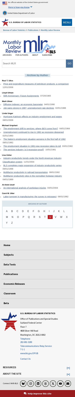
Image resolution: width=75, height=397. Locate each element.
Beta (6, 303)
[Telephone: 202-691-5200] (39, 340)
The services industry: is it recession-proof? (23, 149)
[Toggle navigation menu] (67, 22)
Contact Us (25, 358)
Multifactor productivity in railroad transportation (25, 172)
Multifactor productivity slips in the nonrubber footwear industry (32, 176)
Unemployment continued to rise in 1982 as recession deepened (33, 132)
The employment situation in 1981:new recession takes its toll (32, 146)
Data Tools (10, 264)
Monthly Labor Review (50, 30)
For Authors (21, 55)
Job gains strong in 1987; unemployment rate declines (28, 108)
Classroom (10, 293)
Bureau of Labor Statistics (14, 30)
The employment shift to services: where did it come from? (30, 128)
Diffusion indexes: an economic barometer (23, 104)
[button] (68, 368)
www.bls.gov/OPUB (29, 353)
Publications (33, 30)
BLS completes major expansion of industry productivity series (32, 165)
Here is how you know (18, 7)
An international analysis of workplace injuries (24, 188)
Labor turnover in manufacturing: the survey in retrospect (29, 196)
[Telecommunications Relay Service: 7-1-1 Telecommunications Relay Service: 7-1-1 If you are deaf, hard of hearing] (39, 348)
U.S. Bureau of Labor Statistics (25, 22)
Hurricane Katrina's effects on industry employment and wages (32, 116)
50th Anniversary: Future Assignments (21, 96)
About (35, 55)
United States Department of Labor (18, 13)
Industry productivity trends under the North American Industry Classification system (32, 160)
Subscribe (47, 55)
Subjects (9, 254)
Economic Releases (14, 283)
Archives (7, 55)
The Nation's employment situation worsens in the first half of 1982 (34, 139)
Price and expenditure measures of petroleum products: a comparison (36, 84)
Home (7, 245)
